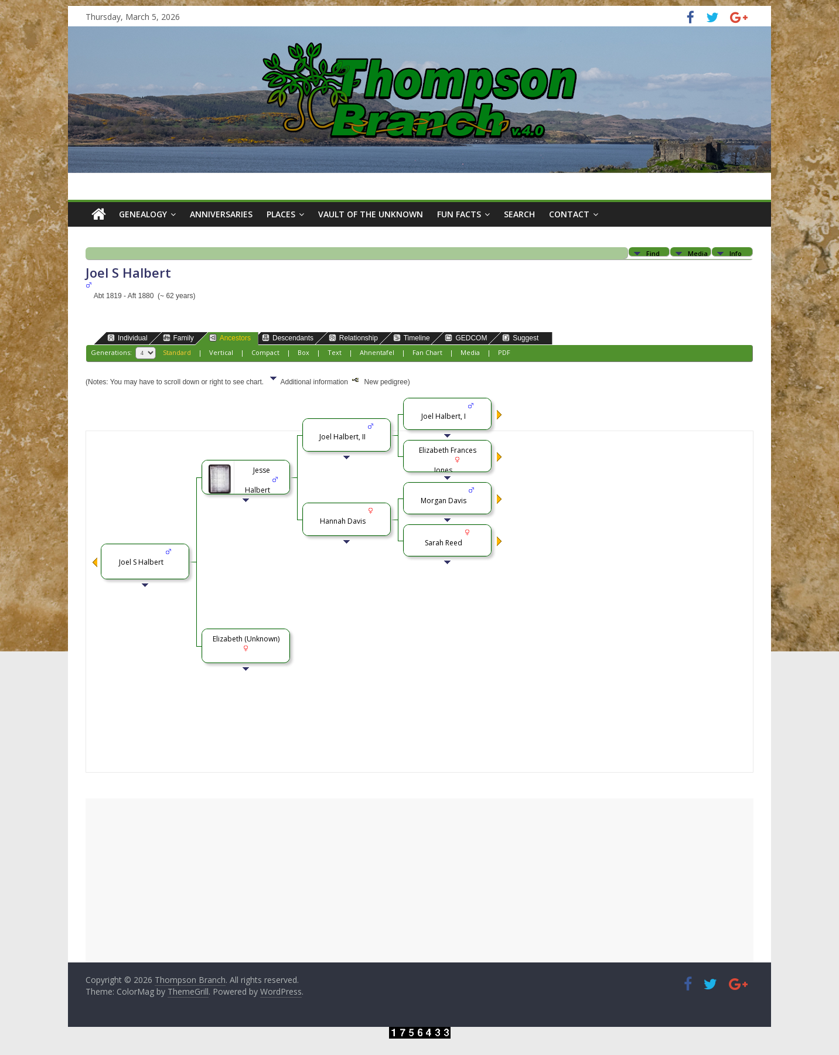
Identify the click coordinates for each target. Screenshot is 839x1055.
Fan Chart (427, 352)
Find (653, 253)
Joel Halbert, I (443, 416)
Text (335, 352)
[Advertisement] (419, 880)
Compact (265, 352)
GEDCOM (466, 337)
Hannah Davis (343, 521)
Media (698, 253)
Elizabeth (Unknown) (246, 639)
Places (281, 214)
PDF (504, 352)
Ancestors (230, 337)
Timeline (411, 337)
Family (178, 337)
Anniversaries (221, 214)
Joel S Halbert (141, 562)
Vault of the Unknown (370, 214)
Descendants (287, 337)
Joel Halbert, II (342, 437)
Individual (127, 337)
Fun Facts (459, 214)
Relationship (353, 337)
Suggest (520, 337)
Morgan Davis (443, 501)
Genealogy (143, 214)
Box (303, 352)
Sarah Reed (443, 543)
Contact (569, 214)
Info (735, 253)
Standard (177, 352)
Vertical (221, 352)
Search (519, 214)
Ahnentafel (377, 352)
